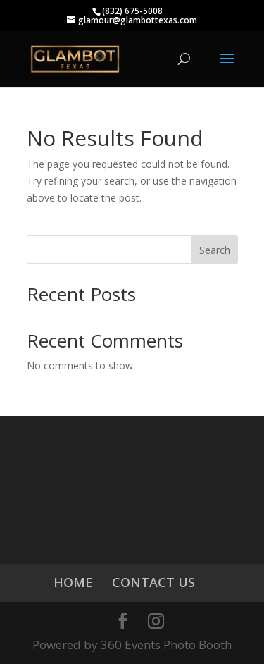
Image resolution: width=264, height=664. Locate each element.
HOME (73, 582)
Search (214, 250)
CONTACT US (153, 582)
